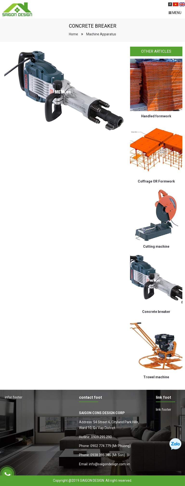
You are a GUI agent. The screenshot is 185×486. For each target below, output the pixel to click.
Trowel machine (156, 377)
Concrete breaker (156, 312)
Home (73, 34)
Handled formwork (156, 116)
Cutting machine (156, 246)
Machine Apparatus (101, 34)
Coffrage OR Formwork (156, 181)
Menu (175, 13)
